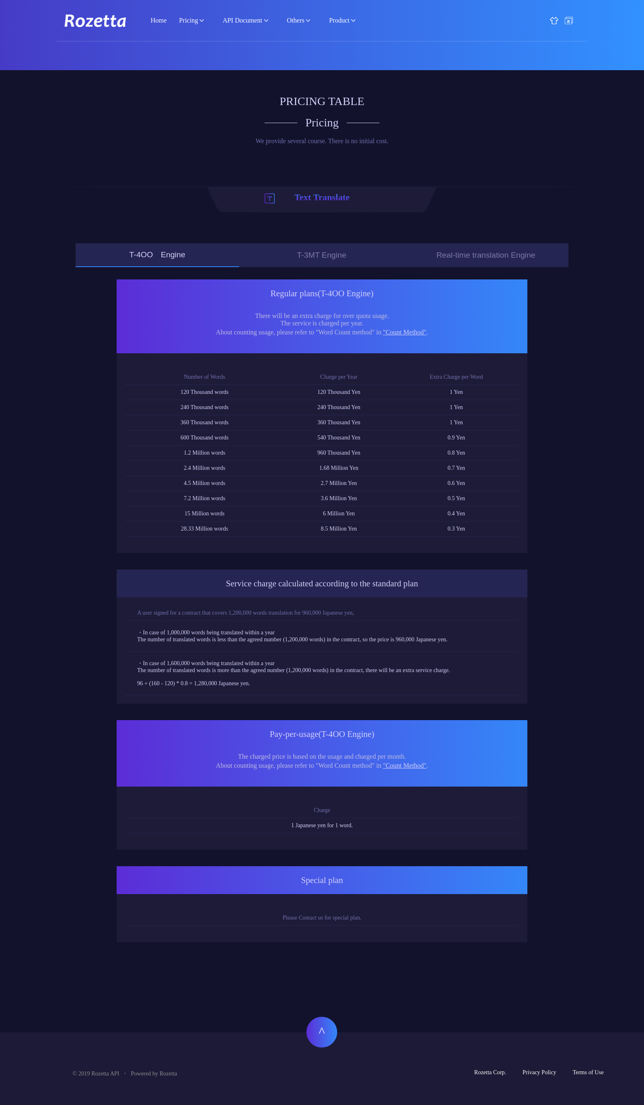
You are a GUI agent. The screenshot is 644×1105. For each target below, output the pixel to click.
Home (159, 20)
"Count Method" (404, 332)
